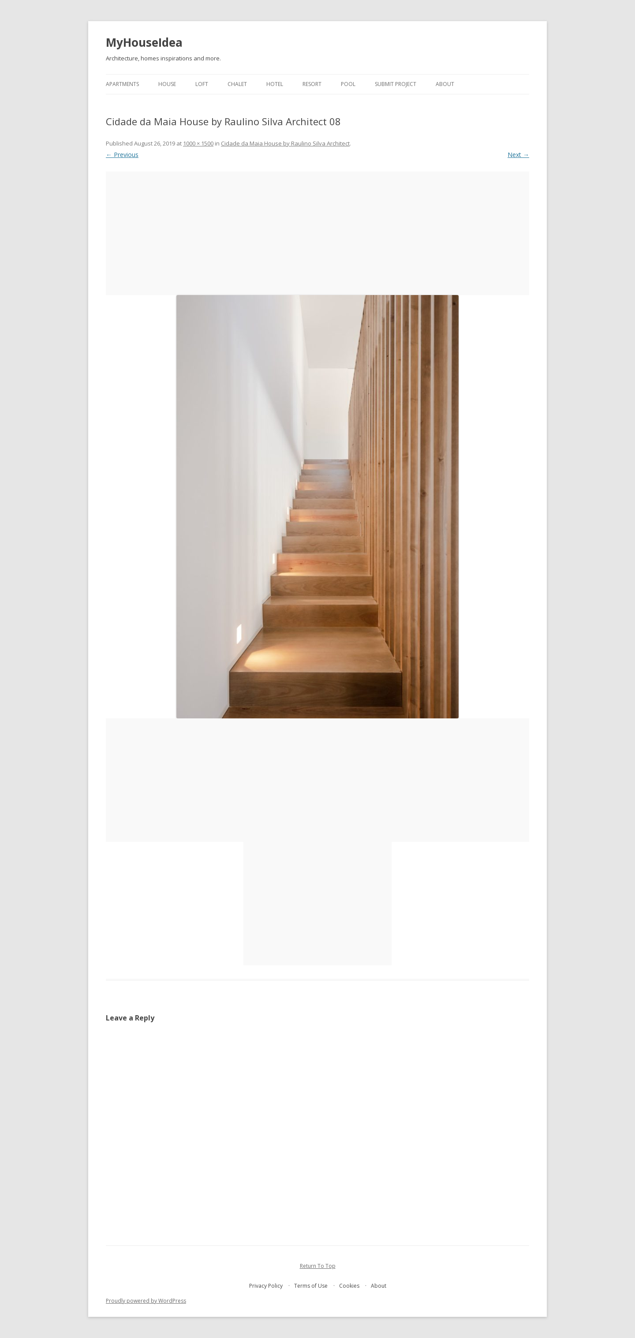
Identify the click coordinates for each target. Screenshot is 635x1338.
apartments (122, 84)
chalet (237, 84)
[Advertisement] (317, 233)
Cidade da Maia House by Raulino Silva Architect (285, 143)
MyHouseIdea (144, 42)
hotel (274, 84)
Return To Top (318, 1266)
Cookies (349, 1285)
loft (201, 84)
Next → (518, 154)
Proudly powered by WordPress (146, 1300)
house (167, 84)
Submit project (395, 84)
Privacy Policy (266, 1285)
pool (348, 84)
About (445, 84)
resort (312, 84)
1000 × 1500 (198, 143)
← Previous (122, 154)
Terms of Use (311, 1285)
